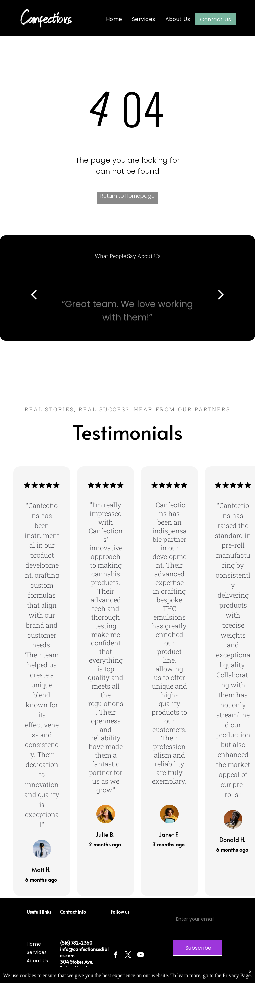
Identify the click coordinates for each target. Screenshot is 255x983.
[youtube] (140, 955)
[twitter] (128, 955)
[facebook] (115, 955)
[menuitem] (114, 19)
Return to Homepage (127, 196)
